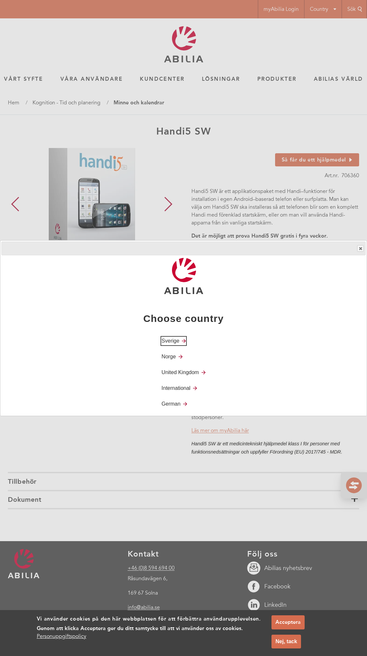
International (176, 388)
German (171, 404)
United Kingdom (180, 372)
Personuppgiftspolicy (61, 636)
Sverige (170, 341)
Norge (169, 356)
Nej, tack (286, 641)
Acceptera (288, 622)
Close (360, 248)
